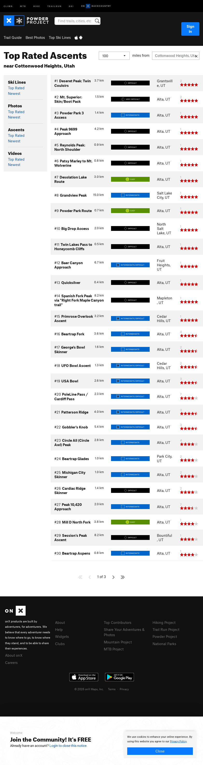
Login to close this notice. (68, 746)
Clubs (60, 643)
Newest (14, 93)
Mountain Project (118, 642)
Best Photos (35, 37)
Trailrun (54, 5)
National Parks (164, 643)
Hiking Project (164, 622)
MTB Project (114, 649)
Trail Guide (13, 37)
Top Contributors (117, 622)
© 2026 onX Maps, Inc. (89, 689)
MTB (23, 5)
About (60, 622)
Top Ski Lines (60, 37)
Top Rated (16, 88)
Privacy (124, 689)
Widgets (62, 636)
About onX (13, 655)
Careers (11, 662)
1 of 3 (101, 576)
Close (160, 751)
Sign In (190, 29)
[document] (160, 745)
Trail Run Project (166, 629)
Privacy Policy (178, 741)
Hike (36, 5)
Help (59, 629)
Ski (71, 5)
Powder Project (165, 636)
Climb (8, 5)
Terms (112, 689)
